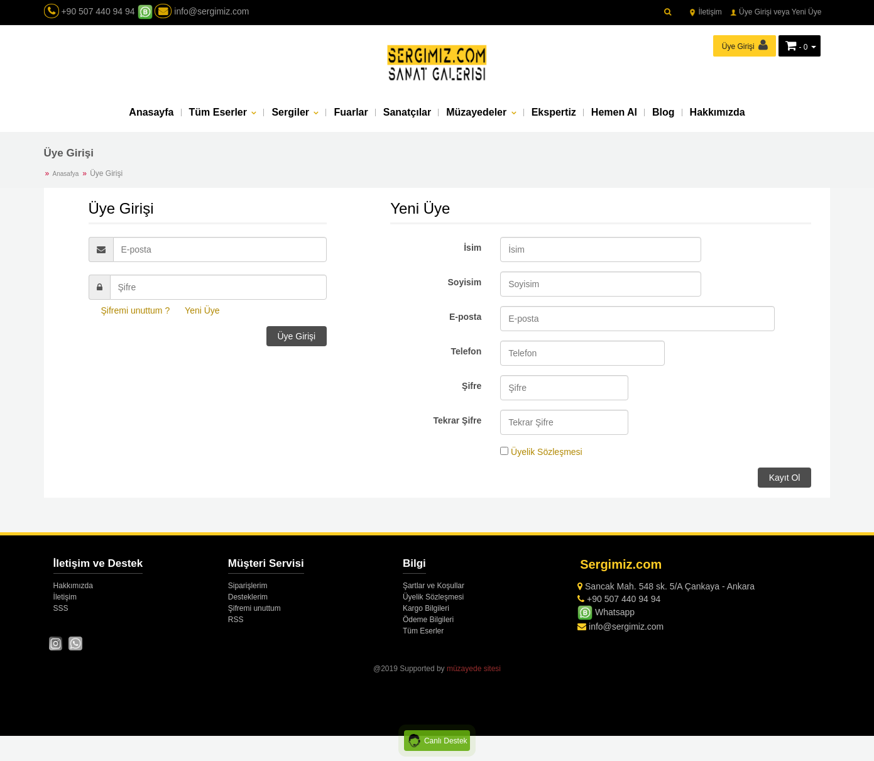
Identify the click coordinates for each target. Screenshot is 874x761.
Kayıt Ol (784, 478)
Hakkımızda (717, 113)
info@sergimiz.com (202, 11)
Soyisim (465, 282)
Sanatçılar (407, 113)
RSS (236, 619)
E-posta (465, 317)
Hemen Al (614, 113)
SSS (60, 608)
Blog (663, 113)
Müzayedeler (477, 113)
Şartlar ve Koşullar (433, 585)
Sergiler (291, 113)
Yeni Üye (202, 310)
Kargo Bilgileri (426, 608)
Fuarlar (351, 113)
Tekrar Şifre (457, 420)
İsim (472, 248)
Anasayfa (151, 113)
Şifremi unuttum (254, 608)
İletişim (705, 12)
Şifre (471, 386)
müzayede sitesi (474, 668)
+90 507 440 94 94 (97, 11)
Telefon (466, 351)
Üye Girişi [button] (745, 45)
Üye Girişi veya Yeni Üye (775, 12)
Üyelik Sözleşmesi (546, 452)
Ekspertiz (554, 113)
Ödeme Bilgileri (428, 619)
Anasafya (66, 173)
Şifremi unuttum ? (135, 310)
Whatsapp (606, 612)
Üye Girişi (297, 336)
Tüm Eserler (219, 113)
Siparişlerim (248, 585)
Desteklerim (248, 597)
